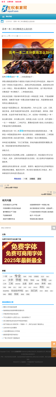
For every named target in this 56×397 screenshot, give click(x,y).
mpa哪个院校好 (46, 194)
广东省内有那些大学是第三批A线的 (41, 212)
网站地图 (48, 351)
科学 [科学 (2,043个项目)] (25, 287)
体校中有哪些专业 (9, 219)
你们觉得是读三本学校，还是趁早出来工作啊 (42, 208)
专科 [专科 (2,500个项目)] (24, 276)
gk (7, 36)
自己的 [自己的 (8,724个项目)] (34, 290)
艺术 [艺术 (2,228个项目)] (41, 291)
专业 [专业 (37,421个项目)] (18, 276)
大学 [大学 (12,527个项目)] (10, 280)
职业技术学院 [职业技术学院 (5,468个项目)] (17, 291)
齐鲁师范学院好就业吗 (10, 314)
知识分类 (18, 2)
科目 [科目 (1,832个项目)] (30, 287)
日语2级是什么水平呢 (10, 205)
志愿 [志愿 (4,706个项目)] (24, 284)
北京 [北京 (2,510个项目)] (42, 276)
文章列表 (10, 2)
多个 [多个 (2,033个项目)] (4, 280)
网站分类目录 (32, 351)
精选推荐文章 (41, 351)
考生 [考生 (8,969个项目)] (42, 287)
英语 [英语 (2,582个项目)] (46, 291)
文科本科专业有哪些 (10, 328)
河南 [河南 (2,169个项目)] (4, 287)
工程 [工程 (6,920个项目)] (11, 283)
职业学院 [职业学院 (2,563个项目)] (6, 291)
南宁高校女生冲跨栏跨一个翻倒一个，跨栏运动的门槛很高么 (23, 324)
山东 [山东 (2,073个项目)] (50, 280)
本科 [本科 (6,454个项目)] (44, 283)
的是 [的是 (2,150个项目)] (20, 287)
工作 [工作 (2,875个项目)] (4, 284)
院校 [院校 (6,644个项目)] (16, 294)
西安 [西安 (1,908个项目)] (51, 291)
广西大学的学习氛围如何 (11, 338)
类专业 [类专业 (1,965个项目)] (35, 287)
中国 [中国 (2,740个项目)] (30, 276)
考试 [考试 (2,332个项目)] (48, 287)
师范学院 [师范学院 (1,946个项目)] (17, 283)
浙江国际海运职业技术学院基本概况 (15, 321)
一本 (17, 77)
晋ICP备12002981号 (29, 354)
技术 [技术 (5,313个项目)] (31, 284)
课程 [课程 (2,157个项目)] (4, 294)
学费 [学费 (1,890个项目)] (38, 280)
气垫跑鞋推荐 (7, 215)
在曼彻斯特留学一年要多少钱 (39, 205)
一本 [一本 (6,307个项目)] (5, 276)
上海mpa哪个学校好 (11, 187)
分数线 (8, 77)
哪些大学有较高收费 (10, 307)
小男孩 (28, 364)
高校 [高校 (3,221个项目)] (27, 294)
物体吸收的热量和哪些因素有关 (13, 310)
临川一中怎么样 (35, 215)
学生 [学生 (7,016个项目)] (26, 280)
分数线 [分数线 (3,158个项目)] (36, 276)
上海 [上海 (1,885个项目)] (11, 276)
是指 (21, 131)
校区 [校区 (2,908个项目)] (49, 284)
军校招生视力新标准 (36, 219)
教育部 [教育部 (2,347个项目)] (37, 284)
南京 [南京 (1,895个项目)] (47, 276)
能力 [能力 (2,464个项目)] (27, 291)
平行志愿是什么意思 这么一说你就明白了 (17, 317)
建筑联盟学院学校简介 (10, 334)
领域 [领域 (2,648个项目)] (22, 294)
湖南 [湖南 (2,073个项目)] (9, 287)
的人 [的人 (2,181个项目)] (15, 287)
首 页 (3, 2)
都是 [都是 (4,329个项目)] (10, 294)
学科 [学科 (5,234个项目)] (32, 280)
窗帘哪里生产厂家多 (9, 212)
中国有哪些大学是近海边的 (12, 208)
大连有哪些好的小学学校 (11, 331)
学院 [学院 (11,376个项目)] (44, 280)
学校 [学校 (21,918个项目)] (18, 279)
